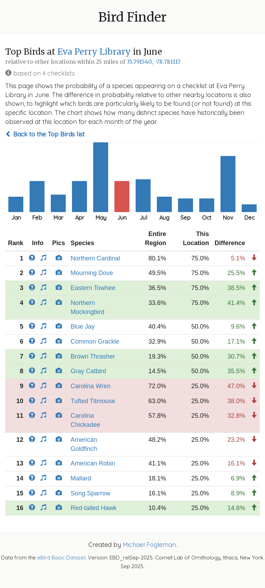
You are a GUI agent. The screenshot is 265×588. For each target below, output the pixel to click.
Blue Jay (83, 326)
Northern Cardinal (95, 258)
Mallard (81, 478)
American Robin (93, 463)
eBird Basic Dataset (61, 557)
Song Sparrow (90, 493)
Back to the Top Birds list (45, 134)
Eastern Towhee (93, 287)
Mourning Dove (92, 272)
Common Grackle (95, 341)
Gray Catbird (88, 371)
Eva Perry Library (94, 51)
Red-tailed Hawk (94, 507)
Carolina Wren (91, 386)
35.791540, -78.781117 (153, 61)
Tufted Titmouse (93, 401)
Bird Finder (132, 17)
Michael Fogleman (149, 545)
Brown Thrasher (93, 356)
